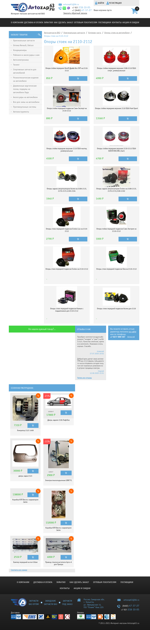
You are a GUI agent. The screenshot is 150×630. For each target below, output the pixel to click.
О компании (17, 22)
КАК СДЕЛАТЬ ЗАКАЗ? (63, 22)
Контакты (117, 22)
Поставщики (104, 22)
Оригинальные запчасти (74, 32)
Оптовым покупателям (85, 22)
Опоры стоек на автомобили (117, 32)
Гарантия (48, 22)
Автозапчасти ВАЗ (52, 32)
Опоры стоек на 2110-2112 (56, 36)
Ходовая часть (94, 32)
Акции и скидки (130, 22)
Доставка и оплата (33, 22)
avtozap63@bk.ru (71, 4)
